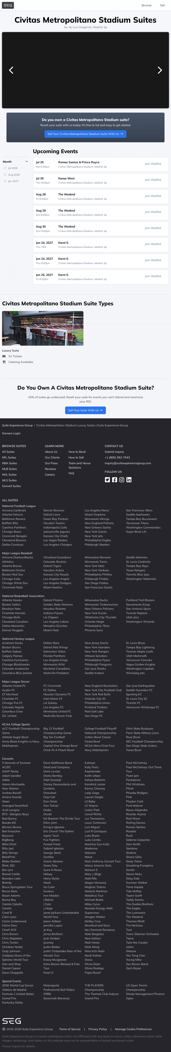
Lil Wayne (91, 805)
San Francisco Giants (98, 587)
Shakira (131, 853)
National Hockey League (18, 639)
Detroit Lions (51, 514)
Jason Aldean (52, 921)
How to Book (77, 452)
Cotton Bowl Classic (98, 737)
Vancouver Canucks (139, 660)
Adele (6, 780)
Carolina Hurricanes (15, 660)
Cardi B (7, 912)
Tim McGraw (134, 925)
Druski (47, 814)
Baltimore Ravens (13, 519)
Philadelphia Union (97, 703)
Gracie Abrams (53, 861)
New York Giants (96, 531)
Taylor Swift (134, 895)
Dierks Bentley (52, 775)
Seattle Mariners (136, 557)
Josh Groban (51, 938)
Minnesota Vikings (97, 519)
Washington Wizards (140, 621)
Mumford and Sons (97, 925)
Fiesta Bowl (92, 741)
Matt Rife (91, 878)
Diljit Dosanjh (52, 780)
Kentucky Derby (12, 1002)
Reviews (50, 469)
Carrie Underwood (14, 921)
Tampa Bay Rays (137, 566)
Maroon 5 (91, 870)
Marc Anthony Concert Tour (103, 861)
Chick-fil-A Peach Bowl (58, 750)
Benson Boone (11, 827)
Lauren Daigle (94, 797)
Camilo (6, 908)
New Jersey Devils (96, 643)
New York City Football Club (103, 690)
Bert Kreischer (11, 831)
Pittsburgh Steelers (97, 544)
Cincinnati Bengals (14, 536)
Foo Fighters (51, 840)
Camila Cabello (12, 904)
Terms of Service (70, 1029)
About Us (51, 452)
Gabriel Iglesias (53, 848)
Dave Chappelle (12, 972)
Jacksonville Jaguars (56, 531)
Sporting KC (134, 694)
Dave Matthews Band (57, 763)
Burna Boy (9, 900)
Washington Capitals (140, 668)
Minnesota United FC (57, 711)
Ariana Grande (12, 797)
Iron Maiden (51, 895)
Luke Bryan (92, 835)
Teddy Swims (135, 900)
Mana (88, 857)
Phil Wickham (135, 784)
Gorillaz (48, 857)
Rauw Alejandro (137, 810)
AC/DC (6, 767)
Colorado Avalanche (15, 668)
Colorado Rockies (54, 561)
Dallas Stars (51, 643)
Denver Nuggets (12, 630)
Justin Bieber (51, 947)
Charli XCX (9, 930)
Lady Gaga (92, 793)
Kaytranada (92, 771)
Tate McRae (133, 891)
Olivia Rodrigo (94, 968)
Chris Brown (10, 934)
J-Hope (48, 908)
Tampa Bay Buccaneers (141, 519)
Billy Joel (8, 848)
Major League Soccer (16, 681)
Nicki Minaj (92, 947)
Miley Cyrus (92, 904)
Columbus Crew (12, 711)
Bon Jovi (7, 870)
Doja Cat (49, 797)
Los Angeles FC (53, 707)
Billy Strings (10, 853)
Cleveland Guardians (57, 557)
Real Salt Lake (94, 711)
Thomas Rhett (135, 921)
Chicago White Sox (15, 583)
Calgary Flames (12, 656)
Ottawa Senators (96, 656)
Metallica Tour (94, 895)
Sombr (130, 870)
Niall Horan (92, 942)
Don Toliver (50, 805)
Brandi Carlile (11, 874)
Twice (130, 938)
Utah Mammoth (136, 656)
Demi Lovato (51, 771)
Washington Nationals (141, 579)
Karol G (48, 972)
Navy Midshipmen (97, 750)
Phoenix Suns (94, 630)
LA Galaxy (50, 703)
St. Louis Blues (135, 643)
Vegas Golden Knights (140, 664)
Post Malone (134, 805)
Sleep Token (134, 861)
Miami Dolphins (95, 514)
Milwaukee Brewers (98, 557)
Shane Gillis (134, 857)
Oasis (88, 959)
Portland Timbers (96, 707)
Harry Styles (51, 878)
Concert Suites (11, 486)
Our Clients (52, 457)
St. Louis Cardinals (138, 561)
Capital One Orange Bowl (60, 745)
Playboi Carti (134, 801)
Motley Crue (93, 921)
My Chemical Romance (100, 930)
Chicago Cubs (11, 579)
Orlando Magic (94, 621)
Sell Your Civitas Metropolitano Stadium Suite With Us (85, 134)
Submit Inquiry (114, 452)
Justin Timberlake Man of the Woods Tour (62, 953)
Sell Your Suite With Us (85, 410)
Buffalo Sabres (12, 651)
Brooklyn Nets (11, 608)
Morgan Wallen (95, 917)
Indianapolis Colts (55, 527)
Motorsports (51, 985)
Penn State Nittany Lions (142, 733)
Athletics (8, 561)
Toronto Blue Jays (137, 574)
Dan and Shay (11, 964)
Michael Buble (94, 900)
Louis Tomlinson (95, 822)
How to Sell (76, 457)
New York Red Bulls (97, 694)
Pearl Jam (132, 775)
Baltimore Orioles (13, 570)
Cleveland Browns (14, 540)
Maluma (90, 853)
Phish (129, 788)
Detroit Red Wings (55, 647)
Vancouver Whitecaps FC (142, 707)
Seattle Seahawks (138, 514)
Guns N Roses (52, 870)
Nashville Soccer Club (57, 716)
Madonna (91, 848)
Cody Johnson (11, 951)
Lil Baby (90, 801)
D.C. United (9, 716)
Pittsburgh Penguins (98, 664)
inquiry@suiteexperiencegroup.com (128, 463)
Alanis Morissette (13, 784)
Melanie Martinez (96, 891)
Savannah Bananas (56, 998)
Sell (162, 5)
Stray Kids (132, 878)
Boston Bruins (11, 647)
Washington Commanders (143, 527)
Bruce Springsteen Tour (17, 887)
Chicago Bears (11, 531)
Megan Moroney (95, 882)
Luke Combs (93, 840)
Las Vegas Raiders (55, 540)
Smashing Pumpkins (139, 865)
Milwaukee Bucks (96, 600)
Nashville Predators (56, 673)
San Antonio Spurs (138, 608)
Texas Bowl (133, 750)
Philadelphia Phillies (98, 574)
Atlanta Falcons (12, 514)
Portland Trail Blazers (140, 600)
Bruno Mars (9, 891)
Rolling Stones (135, 822)
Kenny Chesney (95, 788)
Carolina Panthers (14, 527)
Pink (129, 797)
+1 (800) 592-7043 (117, 457)
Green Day (50, 865)
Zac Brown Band (137, 964)
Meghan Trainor (95, 887)
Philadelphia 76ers (97, 626)
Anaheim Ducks (12, 643)
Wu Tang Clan (135, 955)
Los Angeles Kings (55, 660)
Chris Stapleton (12, 938)
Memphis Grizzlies (55, 626)
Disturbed (49, 793)
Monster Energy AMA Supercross (99, 910)
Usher (130, 947)
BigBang (8, 840)
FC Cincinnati (52, 686)
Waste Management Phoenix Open (145, 996)
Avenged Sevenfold (15, 805)
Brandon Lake (11, 878)
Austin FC (8, 690)
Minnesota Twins (96, 561)
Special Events (11, 981)
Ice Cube (49, 887)
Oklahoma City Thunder (100, 617)
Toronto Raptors (136, 613)
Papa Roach (93, 972)
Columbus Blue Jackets (17, 673)
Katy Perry (91, 767)
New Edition (93, 938)
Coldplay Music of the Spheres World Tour (16, 958)
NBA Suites (9, 463)
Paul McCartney (136, 763)
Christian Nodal (12, 947)
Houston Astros (53, 570)
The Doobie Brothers (139, 904)
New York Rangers (97, 651)
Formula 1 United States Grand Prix (18, 996)
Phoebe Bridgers (137, 793)
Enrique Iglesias (53, 827)
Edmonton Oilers (54, 651)
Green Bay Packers (55, 519)
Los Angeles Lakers (56, 621)
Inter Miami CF (52, 698)
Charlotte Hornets (13, 613)
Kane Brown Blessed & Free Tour (61, 966)
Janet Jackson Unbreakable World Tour (61, 915)
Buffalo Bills (10, 523)
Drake (47, 810)
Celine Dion (9, 925)
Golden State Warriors (58, 604)
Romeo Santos (135, 827)
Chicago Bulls (11, 617)
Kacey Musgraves (54, 959)
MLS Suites (9, 480)
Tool (129, 930)
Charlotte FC (10, 698)
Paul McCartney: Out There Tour (143, 769)
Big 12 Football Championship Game (57, 731)
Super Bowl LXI (136, 531)
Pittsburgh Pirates (96, 579)
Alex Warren (10, 788)
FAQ (71, 473)
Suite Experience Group (17, 425)
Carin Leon (9, 917)
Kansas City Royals (56, 574)
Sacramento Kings (138, 604)
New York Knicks (96, 613)
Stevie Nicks (134, 874)
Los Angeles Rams (97, 510)
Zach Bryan (133, 968)
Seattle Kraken (94, 673)
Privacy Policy (98, 1029)
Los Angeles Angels (56, 579)
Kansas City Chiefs (55, 536)
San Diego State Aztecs (141, 745)
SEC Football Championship (144, 741)
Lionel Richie (93, 814)
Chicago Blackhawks (16, 664)
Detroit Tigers (52, 566)
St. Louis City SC (136, 698)
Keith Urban (93, 775)
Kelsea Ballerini (95, 780)
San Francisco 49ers (139, 510)
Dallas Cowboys (12, 544)
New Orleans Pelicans (99, 608)
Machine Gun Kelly (97, 844)
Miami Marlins (52, 587)
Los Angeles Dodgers (57, 583)
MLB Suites (9, 469)
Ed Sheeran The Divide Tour (61, 818)
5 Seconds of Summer (16, 763)
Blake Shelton (11, 861)
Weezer (131, 951)
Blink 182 (8, 865)
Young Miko (134, 959)
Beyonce (7, 835)
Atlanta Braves (12, 566)
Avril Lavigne (10, 810)
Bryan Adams (11, 895)
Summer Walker (136, 882)
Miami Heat (51, 630)
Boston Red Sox (12, 574)
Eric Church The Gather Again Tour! (58, 833)
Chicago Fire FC (12, 703)
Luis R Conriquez (96, 831)
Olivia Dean (92, 964)
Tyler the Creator (137, 942)
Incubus (48, 891)
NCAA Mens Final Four (100, 745)
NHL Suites (9, 474)
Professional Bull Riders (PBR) (59, 992)
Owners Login (11, 433)
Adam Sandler (11, 775)
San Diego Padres (96, 583)
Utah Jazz (132, 617)
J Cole (47, 904)
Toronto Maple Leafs (139, 651)
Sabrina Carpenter (138, 840)
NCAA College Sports (16, 724)
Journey (48, 942)
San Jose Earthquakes (140, 686)
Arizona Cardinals (14, 510)
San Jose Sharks (95, 668)
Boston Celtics (11, 604)
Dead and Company (56, 767)
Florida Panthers (54, 656)
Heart (47, 882)
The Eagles (133, 908)
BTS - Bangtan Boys (15, 814)
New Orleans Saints (98, 527)
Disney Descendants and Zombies (59, 786)
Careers (50, 474)
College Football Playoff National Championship (100, 731)
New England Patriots (99, 523)
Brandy (7, 882)
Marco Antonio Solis (98, 865)
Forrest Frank (52, 844)
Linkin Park (92, 810)
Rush (129, 835)
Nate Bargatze (94, 934)
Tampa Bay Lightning (140, 647)
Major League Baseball (17, 553)
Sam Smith (133, 844)
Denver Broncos (53, 510)
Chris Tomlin (10, 942)
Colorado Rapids (13, 707)
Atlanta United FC (14, 686)
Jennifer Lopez (52, 925)
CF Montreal (10, 694)
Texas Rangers (135, 570)
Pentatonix (133, 780)
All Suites (8, 452)
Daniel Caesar (11, 968)
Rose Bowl (133, 737)
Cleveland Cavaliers (15, 621)
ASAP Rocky (10, 771)
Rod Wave (133, 818)
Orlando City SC (95, 698)
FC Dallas (49, 690)
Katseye (90, 763)
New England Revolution (101, 686)
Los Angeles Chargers (57, 544)
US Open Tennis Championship (136, 988)
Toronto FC (133, 703)
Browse (147, 5)
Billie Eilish (9, 844)
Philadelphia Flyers (97, 660)
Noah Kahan (93, 955)
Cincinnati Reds (12, 587)
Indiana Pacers (53, 613)
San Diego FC (94, 716)
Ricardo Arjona (136, 814)
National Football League (19, 506)
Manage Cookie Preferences (133, 1029)
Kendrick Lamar (95, 784)
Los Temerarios (95, 818)
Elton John (50, 822)
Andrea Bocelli (11, 793)
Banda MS (9, 822)
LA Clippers (50, 617)
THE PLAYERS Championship (94, 988)
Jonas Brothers (53, 934)
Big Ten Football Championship (54, 739)
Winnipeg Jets (135, 673)
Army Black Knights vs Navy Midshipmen (20, 744)
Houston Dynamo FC (57, 694)
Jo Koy (47, 930)
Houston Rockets (54, 608)
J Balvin (48, 900)
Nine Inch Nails (95, 951)
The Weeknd (134, 917)
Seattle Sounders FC (139, 690)
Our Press (51, 463)
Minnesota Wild (54, 664)
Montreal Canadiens (56, 668)
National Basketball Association (23, 596)
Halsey (47, 874)
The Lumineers (135, 912)
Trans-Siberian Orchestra (142, 934)
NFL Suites (9, 457)
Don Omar (50, 801)
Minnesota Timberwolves (101, 604)
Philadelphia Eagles (98, 540)
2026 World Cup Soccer (17, 985)
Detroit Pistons (53, 600)
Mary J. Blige (93, 874)
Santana (131, 848)
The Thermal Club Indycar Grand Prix (102, 996)
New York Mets (94, 566)
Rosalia (131, 831)
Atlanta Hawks (12, 600)
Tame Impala (134, 887)
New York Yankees (97, 570)
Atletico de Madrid (14, 990)
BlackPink (8, 857)
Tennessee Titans (137, 523)
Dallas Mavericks (13, 626)
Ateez (6, 801)
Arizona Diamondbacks (17, 557)
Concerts (7, 758)
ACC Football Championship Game (21, 731)
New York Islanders (97, 647)
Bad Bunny (9, 818)
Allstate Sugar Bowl (15, 737)
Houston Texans (54, 523)
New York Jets (94, 536)
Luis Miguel (92, 827)
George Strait (52, 853)
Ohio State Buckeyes (139, 728)
